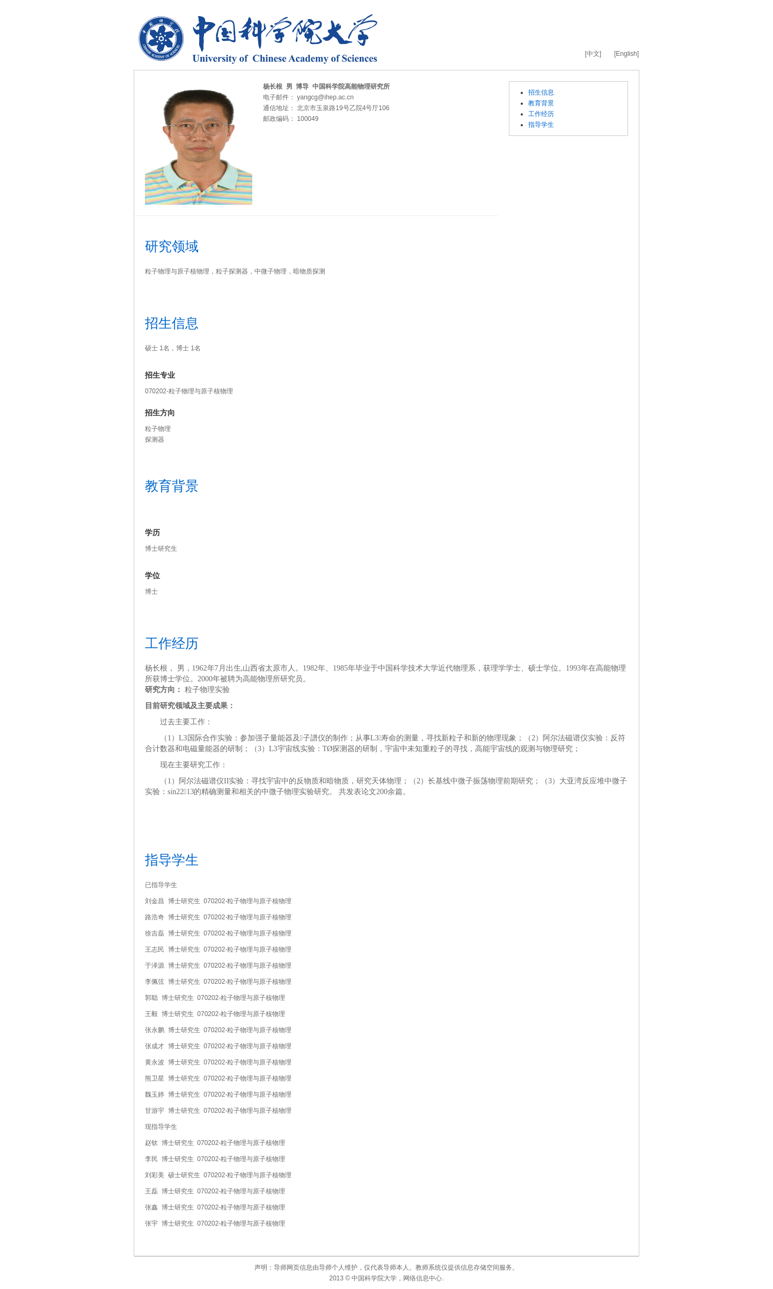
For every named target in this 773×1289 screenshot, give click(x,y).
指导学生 (541, 124)
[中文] (593, 53)
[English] (626, 53)
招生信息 (541, 92)
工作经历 (541, 114)
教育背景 (541, 103)
